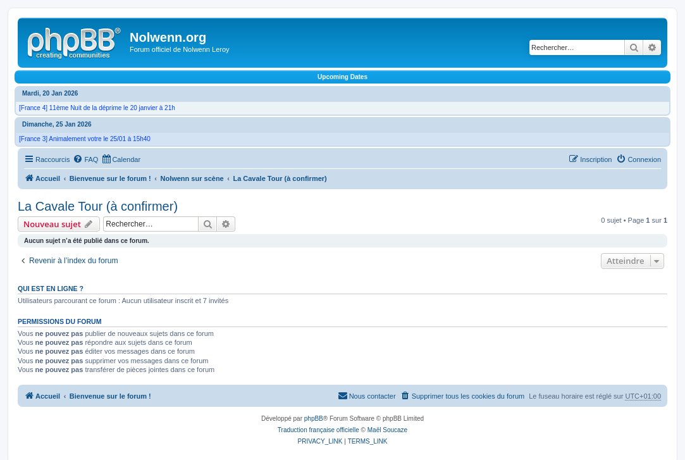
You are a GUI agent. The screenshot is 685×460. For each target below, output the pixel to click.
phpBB (313, 418)
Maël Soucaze (387, 429)
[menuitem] (85, 159)
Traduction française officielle (318, 429)
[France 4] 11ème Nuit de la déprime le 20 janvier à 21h (97, 107)
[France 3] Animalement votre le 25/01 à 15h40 (85, 138)
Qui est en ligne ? (50, 288)
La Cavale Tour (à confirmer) (98, 206)
